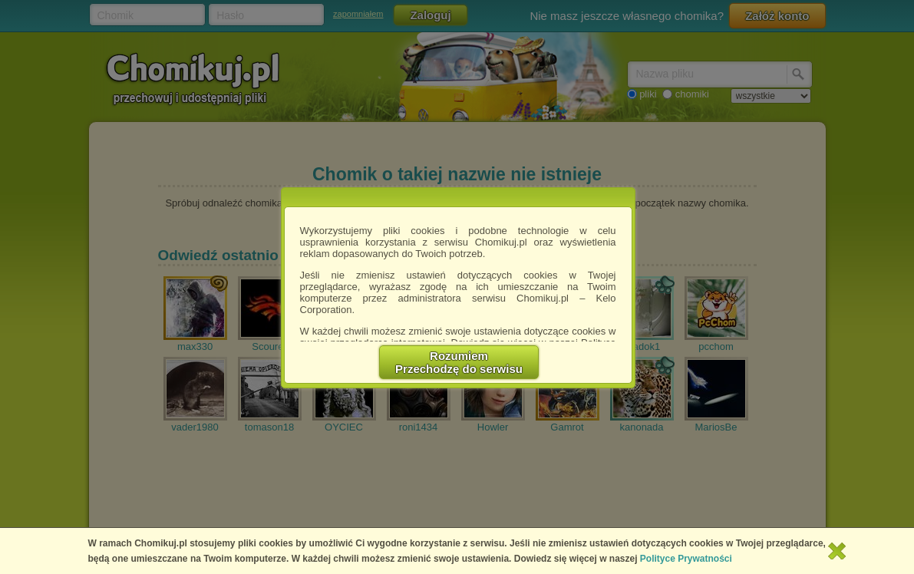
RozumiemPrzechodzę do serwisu (459, 362)
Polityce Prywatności (686, 558)
